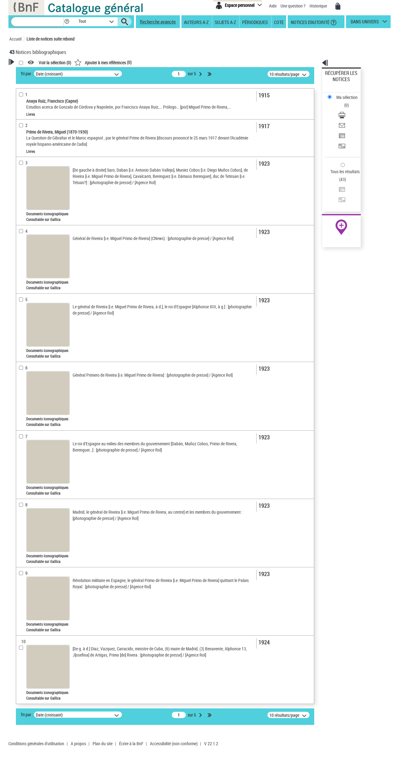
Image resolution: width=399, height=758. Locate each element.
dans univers (365, 23)
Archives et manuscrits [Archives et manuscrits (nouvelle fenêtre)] (336, 191)
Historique (319, 6)
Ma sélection (337, 83)
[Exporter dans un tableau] (349, 109)
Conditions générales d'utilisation (36, 750)
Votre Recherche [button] (35, 72)
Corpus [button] (22, 248)
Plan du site (103, 750)
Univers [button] (23, 237)
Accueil (15, 39)
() (183, 62)
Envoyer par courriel (343, 101)
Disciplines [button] (26, 258)
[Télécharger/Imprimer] (349, 94)
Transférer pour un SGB (346, 116)
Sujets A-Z (225, 22)
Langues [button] (24, 185)
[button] (67, 21)
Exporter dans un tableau (348, 109)
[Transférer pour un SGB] (349, 116)
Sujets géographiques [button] (37, 216)
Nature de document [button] (35, 136)
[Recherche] (37, 21)
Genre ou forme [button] (30, 227)
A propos (78, 750)
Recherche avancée (158, 21)
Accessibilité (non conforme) (174, 750)
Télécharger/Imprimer (345, 94)
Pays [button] (20, 269)
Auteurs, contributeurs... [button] (39, 175)
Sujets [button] (22, 206)
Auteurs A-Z (196, 22)
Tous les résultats (341, 133)
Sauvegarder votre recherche (48, 103)
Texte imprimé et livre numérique (46, 156)
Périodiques (255, 22)
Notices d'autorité (309, 22)
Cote (279, 22)
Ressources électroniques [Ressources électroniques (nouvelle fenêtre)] (338, 198)
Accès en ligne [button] (29, 126)
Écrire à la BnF (131, 750)
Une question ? (293, 6)
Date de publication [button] (34, 196)
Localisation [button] (27, 165)
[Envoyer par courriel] (349, 101)
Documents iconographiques (44, 146)
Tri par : (107, 73)
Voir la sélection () (135, 63)
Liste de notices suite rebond (50, 39)
